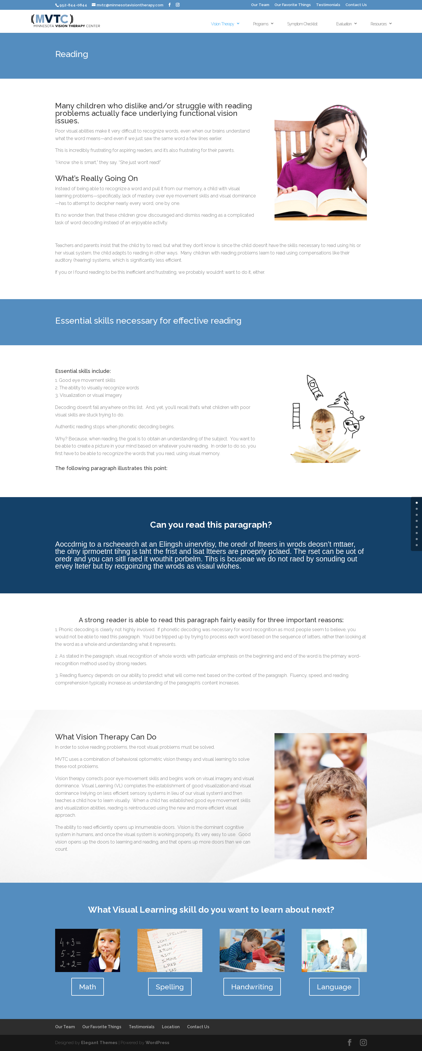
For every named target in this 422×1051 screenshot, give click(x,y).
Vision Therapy (222, 24)
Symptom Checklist (302, 24)
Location (171, 1026)
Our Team (260, 5)
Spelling (170, 986)
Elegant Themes (99, 1042)
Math (87, 986)
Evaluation (344, 24)
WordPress (157, 1042)
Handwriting (252, 986)
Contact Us (356, 5)
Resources (378, 24)
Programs (260, 24)
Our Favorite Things (293, 5)
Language (334, 986)
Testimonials (328, 5)
